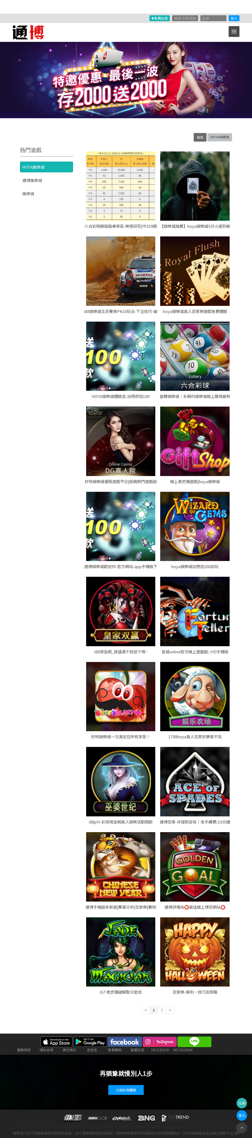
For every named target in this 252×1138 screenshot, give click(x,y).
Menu (235, 29)
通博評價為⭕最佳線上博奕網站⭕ (194, 907)
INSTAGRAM (182, 1049)
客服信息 (137, 1049)
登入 (234, 18)
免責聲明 (115, 1049)
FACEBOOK (160, 1049)
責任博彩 (69, 1049)
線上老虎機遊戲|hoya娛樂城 (195, 481)
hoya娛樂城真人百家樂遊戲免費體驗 (195, 311)
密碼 (205, 18)
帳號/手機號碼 (185, 18)
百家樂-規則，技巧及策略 (195, 992)
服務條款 (24, 1049)
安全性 (92, 1049)
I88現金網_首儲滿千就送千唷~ (120, 652)
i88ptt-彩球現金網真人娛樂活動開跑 (121, 822)
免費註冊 (159, 18)
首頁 (200, 137)
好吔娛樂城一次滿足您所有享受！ (120, 737)
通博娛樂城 (32, 180)
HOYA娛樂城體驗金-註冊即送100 (121, 396)
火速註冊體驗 (126, 1090)
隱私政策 (46, 1049)
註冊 (241, 1103)
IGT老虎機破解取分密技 (121, 992)
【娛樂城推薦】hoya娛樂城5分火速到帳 (195, 226)
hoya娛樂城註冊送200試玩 (195, 566)
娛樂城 (28, 194)
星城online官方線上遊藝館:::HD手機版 (194, 652)
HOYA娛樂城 (33, 167)
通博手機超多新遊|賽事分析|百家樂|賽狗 (120, 907)
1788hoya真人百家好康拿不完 (195, 737)
